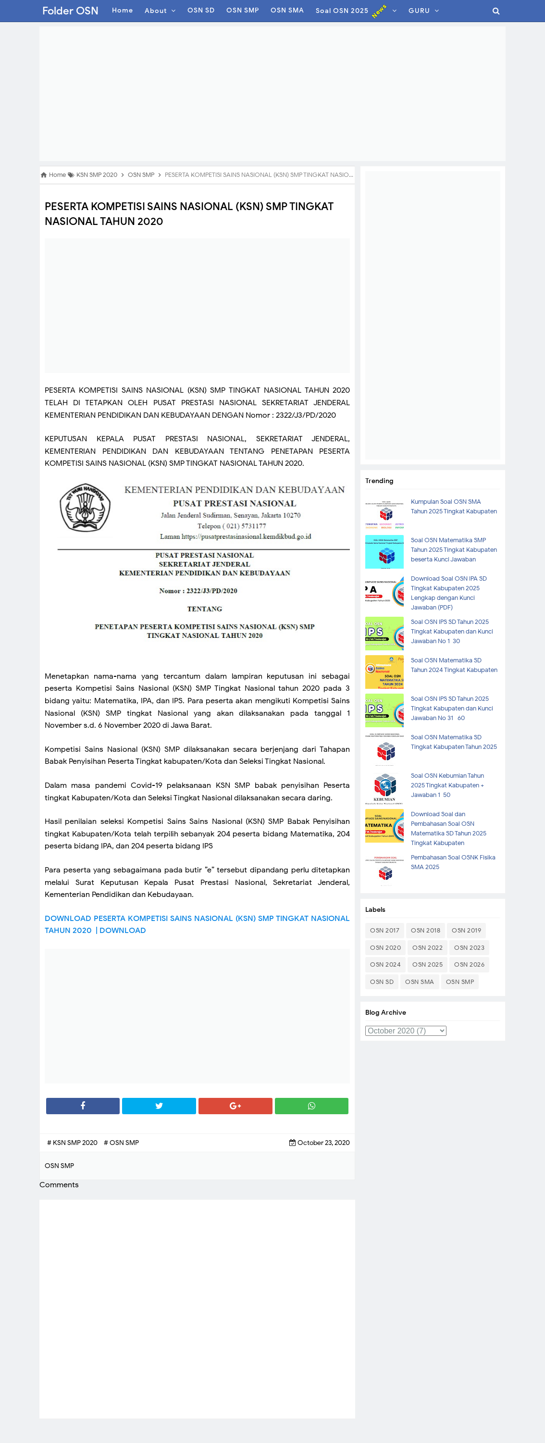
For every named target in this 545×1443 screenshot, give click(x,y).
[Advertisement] (272, 93)
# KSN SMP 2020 (73, 1143)
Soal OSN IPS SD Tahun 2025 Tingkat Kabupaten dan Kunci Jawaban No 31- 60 (452, 708)
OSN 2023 (469, 948)
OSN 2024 (385, 964)
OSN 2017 (384, 930)
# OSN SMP (121, 1143)
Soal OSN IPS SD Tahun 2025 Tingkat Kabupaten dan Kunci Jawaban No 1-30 (452, 631)
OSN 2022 (427, 948)
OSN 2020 (385, 948)
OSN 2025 (427, 964)
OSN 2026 (469, 964)
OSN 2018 (425, 930)
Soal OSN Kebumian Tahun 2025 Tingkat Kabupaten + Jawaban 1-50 (447, 785)
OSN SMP (460, 982)
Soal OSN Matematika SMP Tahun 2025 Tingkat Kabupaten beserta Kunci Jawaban (454, 549)
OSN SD (382, 982)
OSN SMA (419, 982)
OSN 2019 (466, 930)
